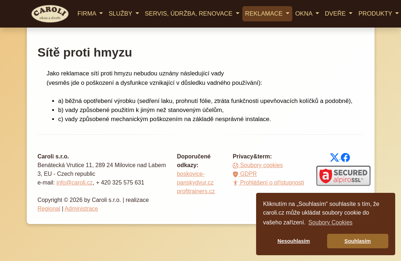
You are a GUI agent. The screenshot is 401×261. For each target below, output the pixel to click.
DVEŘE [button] (336, 13)
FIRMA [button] (88, 13)
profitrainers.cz (196, 191)
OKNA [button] (304, 13)
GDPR (244, 174)
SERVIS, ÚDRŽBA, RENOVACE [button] (189, 13)
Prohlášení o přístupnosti (268, 182)
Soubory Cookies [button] (330, 222)
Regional (49, 209)
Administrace (81, 209)
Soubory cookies (258, 165)
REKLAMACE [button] (264, 13)
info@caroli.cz (75, 182)
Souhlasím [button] (357, 241)
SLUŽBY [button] (121, 13)
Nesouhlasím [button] (293, 241)
